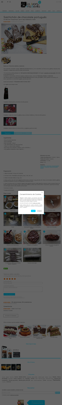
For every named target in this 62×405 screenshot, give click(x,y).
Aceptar (33, 210)
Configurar (39, 210)
